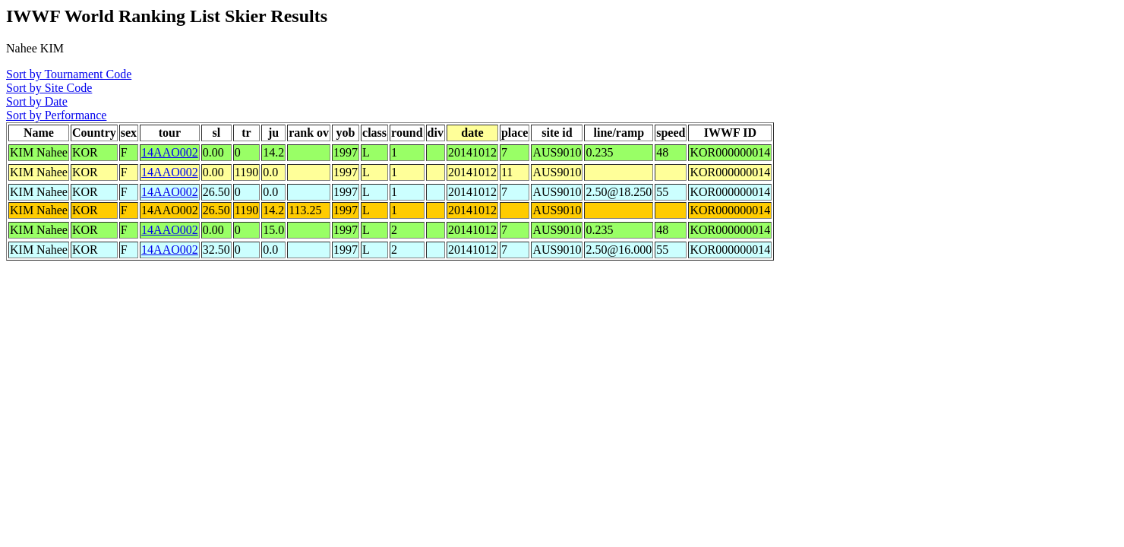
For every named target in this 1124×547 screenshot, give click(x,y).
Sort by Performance (56, 115)
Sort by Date (37, 101)
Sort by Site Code (49, 87)
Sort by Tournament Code (68, 74)
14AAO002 (169, 152)
